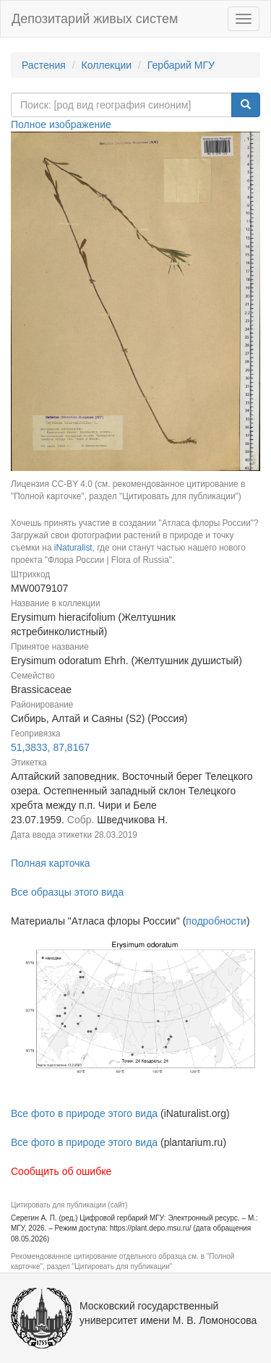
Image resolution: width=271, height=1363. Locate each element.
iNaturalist (73, 548)
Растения (44, 65)
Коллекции (107, 65)
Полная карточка (50, 863)
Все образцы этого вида (67, 892)
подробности (216, 921)
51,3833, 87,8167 (50, 747)
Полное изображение (61, 124)
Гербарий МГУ (181, 65)
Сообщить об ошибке (61, 1171)
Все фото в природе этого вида (84, 1113)
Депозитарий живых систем (95, 19)
